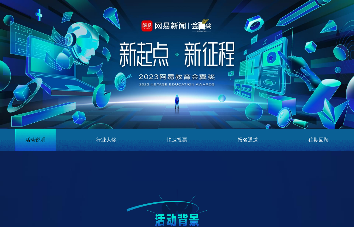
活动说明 (35, 140)
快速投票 (177, 140)
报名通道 (248, 140)
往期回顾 (318, 140)
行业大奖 (106, 140)
